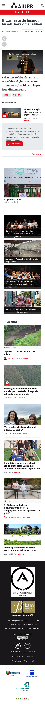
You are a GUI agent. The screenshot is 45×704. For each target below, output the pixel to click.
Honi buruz (15, 652)
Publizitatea (17, 656)
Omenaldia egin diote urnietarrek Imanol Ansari (33, 112)
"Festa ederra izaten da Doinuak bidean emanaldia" (20, 428)
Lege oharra (29, 652)
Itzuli (37, 32)
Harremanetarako (19, 661)
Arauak (30, 656)
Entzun (26, 32)
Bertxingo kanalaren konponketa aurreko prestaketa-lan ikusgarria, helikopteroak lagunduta (21, 391)
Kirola (6, 95)
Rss (32, 661)
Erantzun (37, 154)
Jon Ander (11, 358)
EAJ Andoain (12, 517)
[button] (6, 194)
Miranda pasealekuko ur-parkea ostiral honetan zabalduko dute (20, 549)
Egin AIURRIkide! (14, 143)
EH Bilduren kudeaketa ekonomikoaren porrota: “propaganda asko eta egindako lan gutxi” (22, 509)
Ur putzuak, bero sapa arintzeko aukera (20, 353)
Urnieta (22, 12)
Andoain (24, 358)
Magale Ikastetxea (13, 199)
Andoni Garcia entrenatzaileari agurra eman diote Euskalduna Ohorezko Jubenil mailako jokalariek (22, 466)
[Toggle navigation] (3, 5)
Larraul (25, 434)
